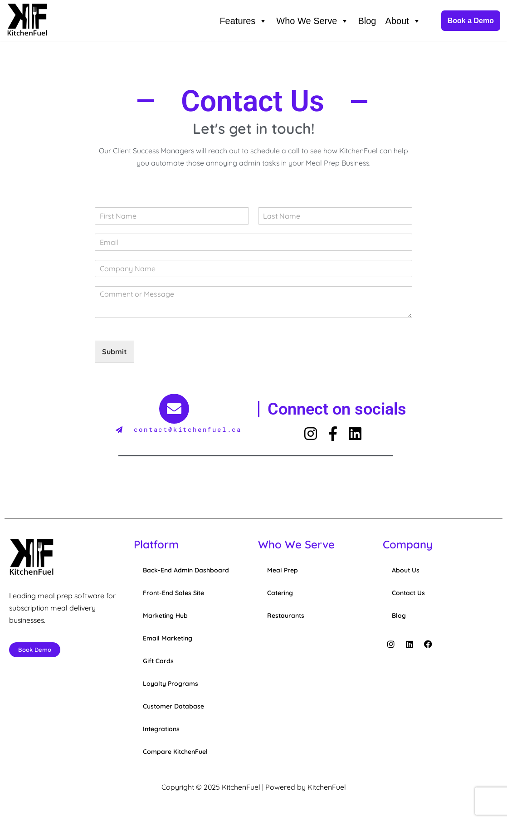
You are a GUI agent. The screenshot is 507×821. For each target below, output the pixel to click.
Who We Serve (312, 21)
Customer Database (173, 707)
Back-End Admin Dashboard (186, 571)
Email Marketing (167, 639)
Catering (280, 593)
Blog (367, 21)
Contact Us (408, 593)
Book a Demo (471, 20)
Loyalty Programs (170, 684)
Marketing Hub (165, 616)
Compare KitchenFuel (175, 752)
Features (243, 21)
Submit (114, 352)
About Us (405, 571)
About (402, 21)
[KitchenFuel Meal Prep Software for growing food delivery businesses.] (27, 21)
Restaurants (285, 616)
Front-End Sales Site (173, 593)
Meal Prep (282, 571)
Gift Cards (158, 661)
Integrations (161, 729)
